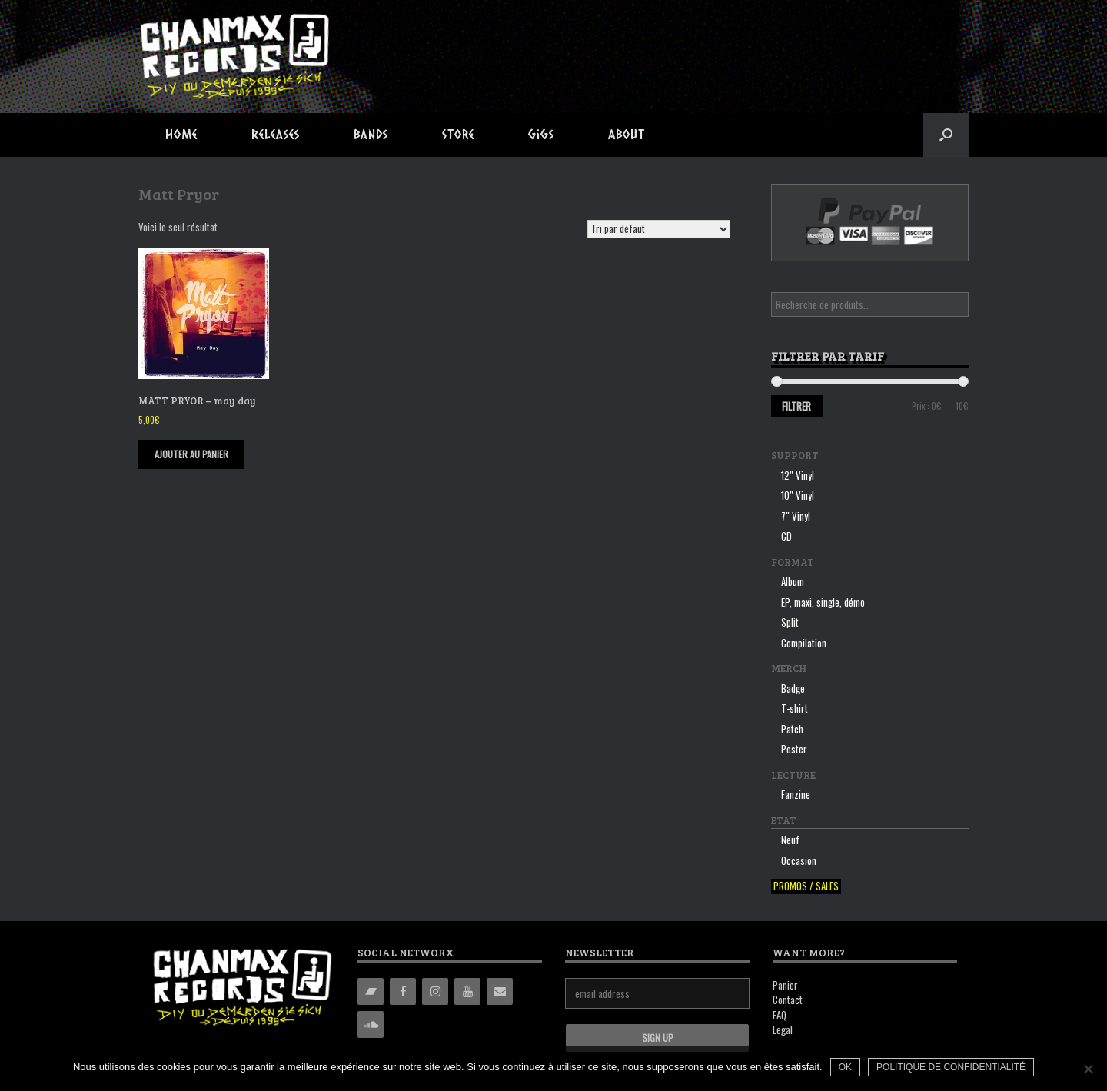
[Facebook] (403, 991)
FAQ (779, 1015)
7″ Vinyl (795, 516)
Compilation (803, 642)
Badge (793, 688)
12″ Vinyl (797, 475)
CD (786, 536)
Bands (371, 134)
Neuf (790, 839)
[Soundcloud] (370, 1024)
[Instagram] (435, 991)
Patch (792, 729)
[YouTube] (467, 991)
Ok (845, 1067)
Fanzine (795, 794)
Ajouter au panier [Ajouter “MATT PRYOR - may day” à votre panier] (191, 454)
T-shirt (794, 708)
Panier (785, 985)
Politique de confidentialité (951, 1067)
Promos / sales (806, 886)
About (626, 134)
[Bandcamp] (370, 991)
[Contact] (500, 991)
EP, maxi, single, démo (823, 602)
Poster (794, 749)
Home (181, 134)
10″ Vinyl (797, 495)
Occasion (798, 860)
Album (792, 581)
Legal (783, 1029)
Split (790, 622)
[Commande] (658, 229)
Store (458, 134)
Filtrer (796, 406)
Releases (275, 134)
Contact (788, 999)
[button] (946, 135)
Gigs (541, 134)
